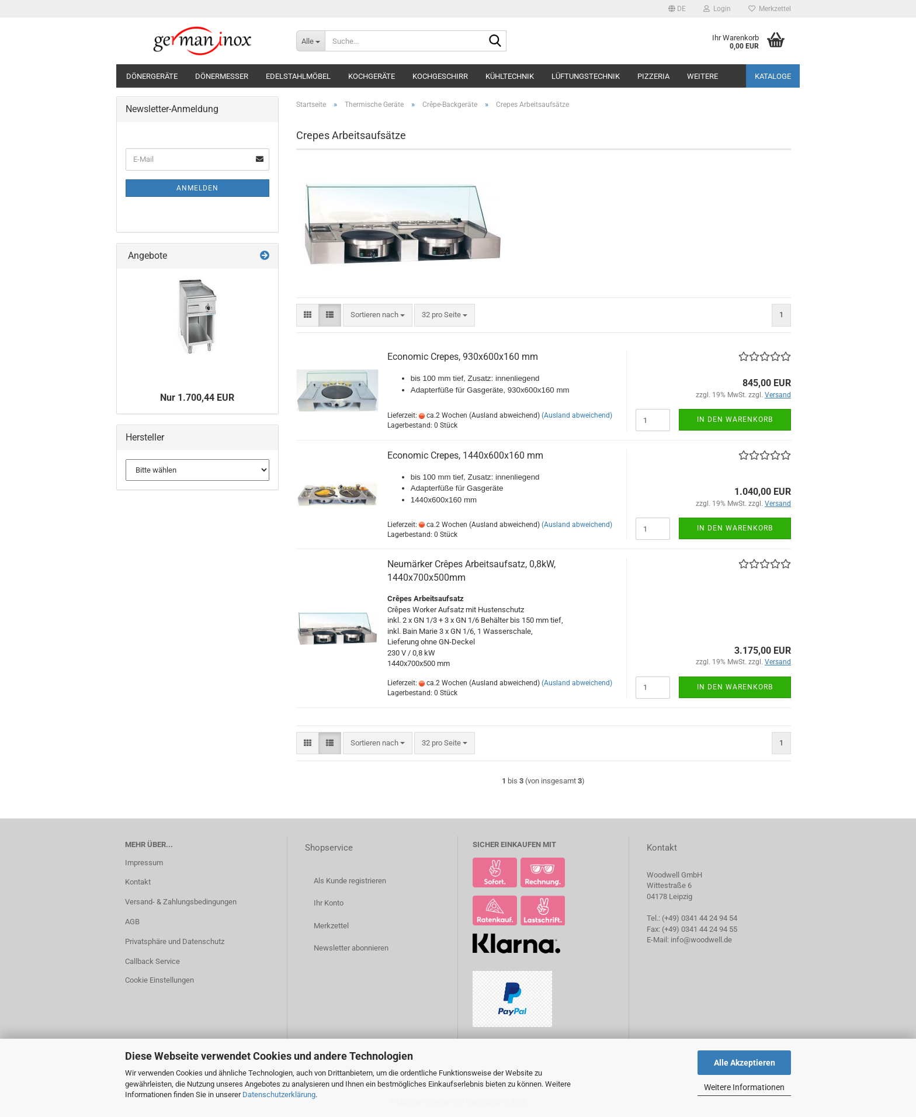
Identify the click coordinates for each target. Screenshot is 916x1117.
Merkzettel (769, 9)
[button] (677, 9)
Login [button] (717, 9)
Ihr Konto (329, 903)
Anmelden (197, 188)
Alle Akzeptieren (744, 1062)
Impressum (144, 862)
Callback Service (152, 961)
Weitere (702, 76)
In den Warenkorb (735, 419)
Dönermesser (221, 76)
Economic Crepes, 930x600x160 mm (462, 356)
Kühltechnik (509, 76)
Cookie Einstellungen (159, 980)
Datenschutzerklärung (278, 1094)
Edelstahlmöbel (298, 76)
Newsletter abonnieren (351, 947)
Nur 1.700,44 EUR (197, 397)
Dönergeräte (152, 76)
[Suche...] (310, 40)
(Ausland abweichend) (577, 415)
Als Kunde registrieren (350, 880)
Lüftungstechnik (585, 76)
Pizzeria (653, 76)
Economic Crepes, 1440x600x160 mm (465, 455)
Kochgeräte (371, 76)
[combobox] (377, 315)
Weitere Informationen (744, 1087)
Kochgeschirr (440, 76)
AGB (132, 921)
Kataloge (773, 76)
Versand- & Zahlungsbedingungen (181, 901)
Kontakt (138, 881)
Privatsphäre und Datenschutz (174, 941)
